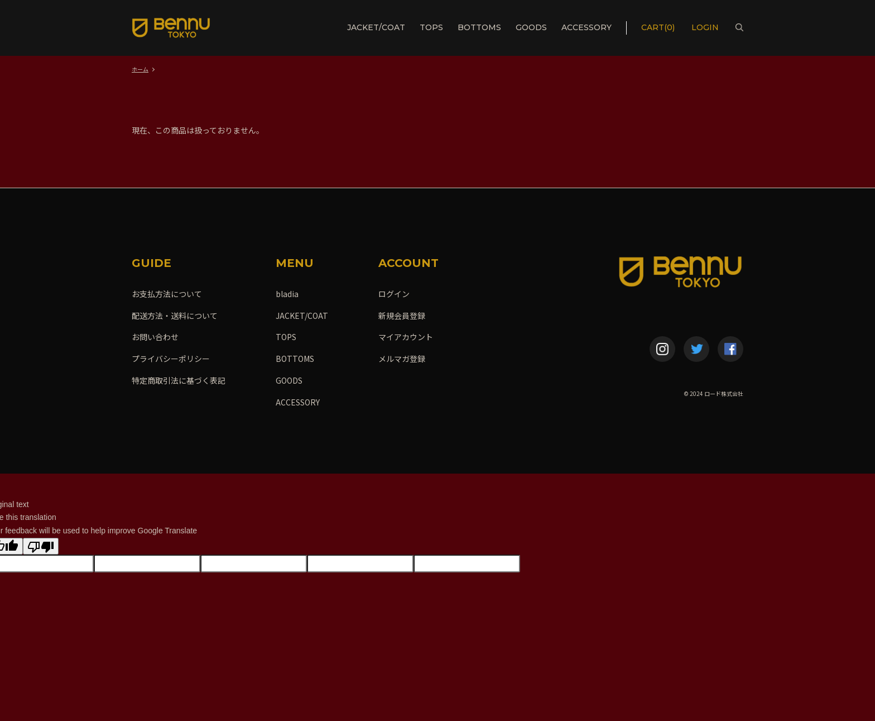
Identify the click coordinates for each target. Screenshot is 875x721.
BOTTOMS (479, 27)
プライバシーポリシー (171, 358)
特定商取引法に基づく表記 (178, 380)
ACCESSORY (586, 27)
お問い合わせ (155, 336)
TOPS (431, 27)
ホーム (140, 69)
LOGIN (706, 27)
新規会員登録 (401, 315)
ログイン (394, 293)
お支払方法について (167, 293)
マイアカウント (405, 336)
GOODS (531, 27)
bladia (287, 293)
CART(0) (658, 27)
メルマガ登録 (401, 358)
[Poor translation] (41, 546)
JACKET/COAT (376, 27)
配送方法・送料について (175, 315)
